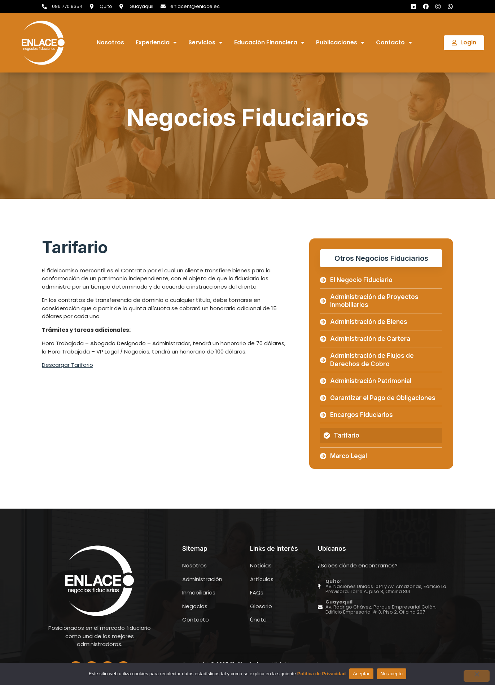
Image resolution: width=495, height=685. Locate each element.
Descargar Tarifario (67, 365)
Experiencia (156, 43)
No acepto (392, 673)
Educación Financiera (269, 43)
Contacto (394, 43)
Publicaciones (340, 43)
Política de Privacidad (321, 673)
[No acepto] (477, 676)
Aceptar (361, 673)
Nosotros (110, 43)
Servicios (205, 43)
